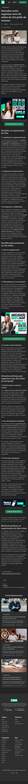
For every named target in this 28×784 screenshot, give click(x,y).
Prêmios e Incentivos (20, 749)
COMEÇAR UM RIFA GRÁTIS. (14, 511)
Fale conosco (5, 725)
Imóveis (4, 760)
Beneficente (5, 752)
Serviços (4, 748)
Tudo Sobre (18, 742)
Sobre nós (4, 723)
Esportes (4, 742)
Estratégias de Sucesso (18, 752)
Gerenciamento (18, 744)
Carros (3, 744)
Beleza (3, 758)
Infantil (3, 756)
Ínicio (3, 719)
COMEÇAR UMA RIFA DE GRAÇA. (14, 124)
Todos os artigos (19, 740)
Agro (3, 762)
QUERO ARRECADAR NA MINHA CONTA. (14, 338)
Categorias (4, 721)
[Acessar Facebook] (11, 773)
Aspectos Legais (19, 755)
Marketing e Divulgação (18, 746)
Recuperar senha (19, 723)
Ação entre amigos (6, 750)
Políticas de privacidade (5, 730)
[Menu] (9, 2)
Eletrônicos (4, 740)
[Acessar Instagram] (16, 773)
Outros (3, 754)
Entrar (16, 719)
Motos (3, 746)
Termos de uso (5, 727)
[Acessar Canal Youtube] (14, 773)
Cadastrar (17, 721)
